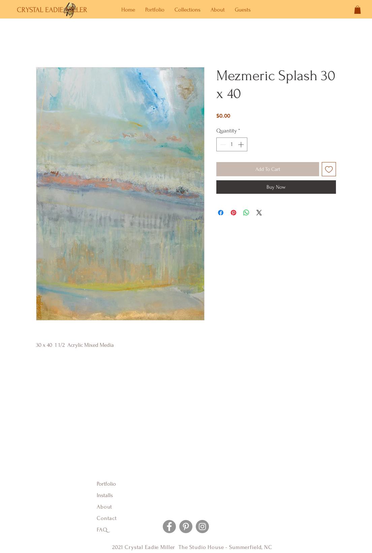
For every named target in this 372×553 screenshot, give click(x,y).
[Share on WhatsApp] (246, 213)
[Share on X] (259, 213)
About (105, 506)
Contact (107, 518)
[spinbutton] (232, 144)
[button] (357, 10)
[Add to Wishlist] (329, 169)
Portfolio (106, 484)
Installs (105, 495)
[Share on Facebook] (221, 213)
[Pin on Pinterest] (233, 213)
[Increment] (242, 144)
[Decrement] (222, 144)
